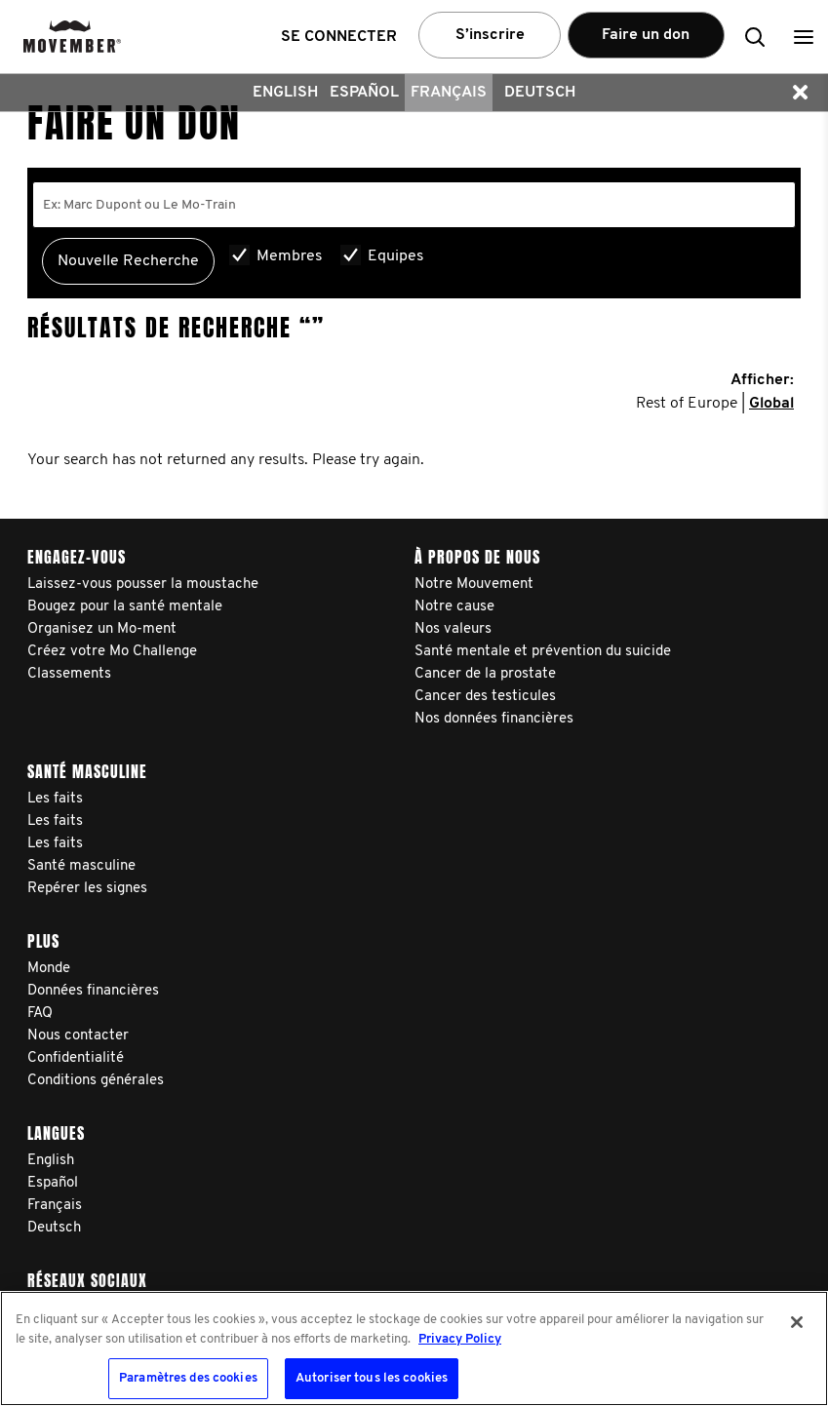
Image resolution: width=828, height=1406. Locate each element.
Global (771, 403)
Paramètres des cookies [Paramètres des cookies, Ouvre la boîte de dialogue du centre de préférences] (188, 1378)
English (285, 92)
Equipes (396, 256)
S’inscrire (490, 35)
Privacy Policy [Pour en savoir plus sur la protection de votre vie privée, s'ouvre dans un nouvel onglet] (459, 1339)
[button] (803, 36)
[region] (414, 1348)
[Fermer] (796, 1322)
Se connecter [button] (339, 37)
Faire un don (646, 35)
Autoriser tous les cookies (372, 1378)
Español (364, 92)
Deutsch (539, 92)
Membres (289, 256)
